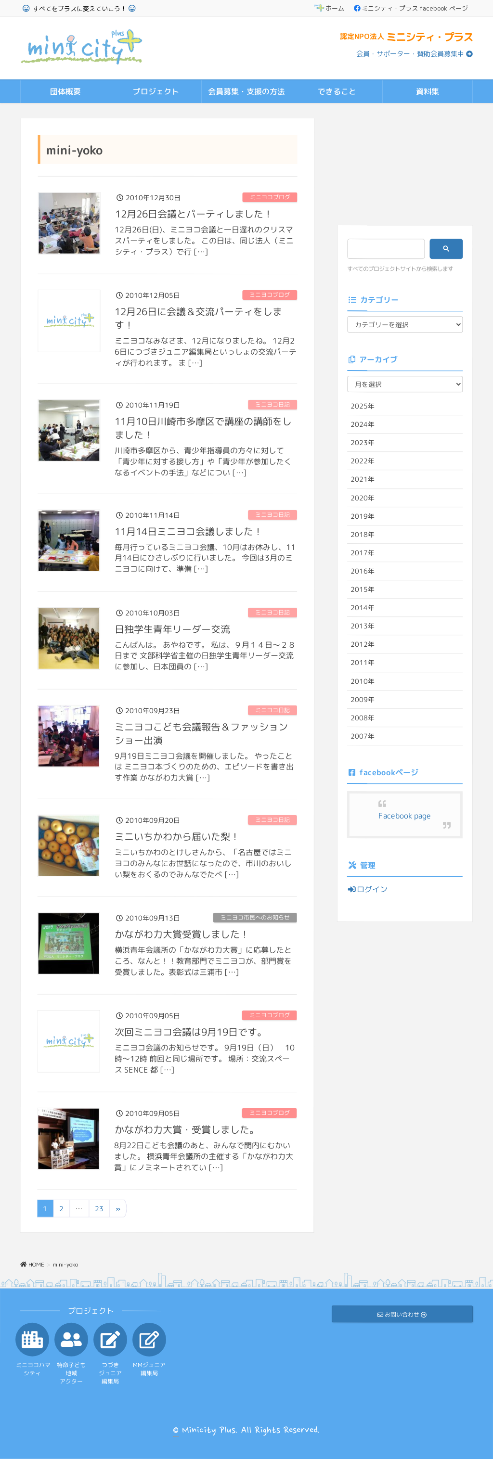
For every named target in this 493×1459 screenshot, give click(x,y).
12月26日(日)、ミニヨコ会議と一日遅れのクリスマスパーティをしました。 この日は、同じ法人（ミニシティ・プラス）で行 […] (204, 240)
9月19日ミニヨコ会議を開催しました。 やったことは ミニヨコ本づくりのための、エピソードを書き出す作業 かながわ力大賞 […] (204, 766)
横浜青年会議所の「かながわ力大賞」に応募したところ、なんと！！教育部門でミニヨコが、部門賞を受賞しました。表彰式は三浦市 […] (203, 960)
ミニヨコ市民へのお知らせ (255, 917)
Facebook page (404, 815)
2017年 (362, 552)
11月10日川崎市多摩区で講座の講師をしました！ (203, 427)
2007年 (362, 735)
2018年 (362, 533)
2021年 (362, 479)
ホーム (329, 8)
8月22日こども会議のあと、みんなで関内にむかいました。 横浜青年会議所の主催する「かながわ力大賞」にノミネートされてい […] (203, 1155)
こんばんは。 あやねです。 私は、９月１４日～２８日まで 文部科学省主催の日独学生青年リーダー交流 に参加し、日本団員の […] (205, 655)
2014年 (362, 607)
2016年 (362, 571)
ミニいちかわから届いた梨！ (177, 836)
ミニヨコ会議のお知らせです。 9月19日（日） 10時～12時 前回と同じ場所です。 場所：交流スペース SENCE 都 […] (205, 1058)
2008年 (362, 717)
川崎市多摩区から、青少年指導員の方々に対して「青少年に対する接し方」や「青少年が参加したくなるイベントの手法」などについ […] (203, 461)
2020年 (362, 497)
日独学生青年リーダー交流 (172, 628)
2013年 (362, 625)
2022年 (362, 460)
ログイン (367, 889)
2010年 (362, 680)
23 (99, 1208)
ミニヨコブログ (270, 197)
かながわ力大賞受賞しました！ (182, 933)
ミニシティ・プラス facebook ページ (411, 8)
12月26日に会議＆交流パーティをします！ (198, 317)
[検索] (383, 249)
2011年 (362, 662)
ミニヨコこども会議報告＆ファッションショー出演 (201, 732)
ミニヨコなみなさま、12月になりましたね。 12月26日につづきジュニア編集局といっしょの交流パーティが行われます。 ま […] (206, 351)
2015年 (362, 589)
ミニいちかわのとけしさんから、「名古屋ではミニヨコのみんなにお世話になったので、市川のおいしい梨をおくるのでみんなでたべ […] (203, 862)
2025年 (362, 405)
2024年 (362, 424)
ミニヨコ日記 (272, 404)
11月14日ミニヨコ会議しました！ (189, 531)
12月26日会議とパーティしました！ (193, 213)
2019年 (362, 515)
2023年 (362, 442)
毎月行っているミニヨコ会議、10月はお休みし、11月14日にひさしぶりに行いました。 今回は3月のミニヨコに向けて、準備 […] (205, 557)
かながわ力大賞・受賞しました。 (187, 1129)
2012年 (362, 644)
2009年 (362, 699)
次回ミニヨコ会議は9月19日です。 (191, 1031)
